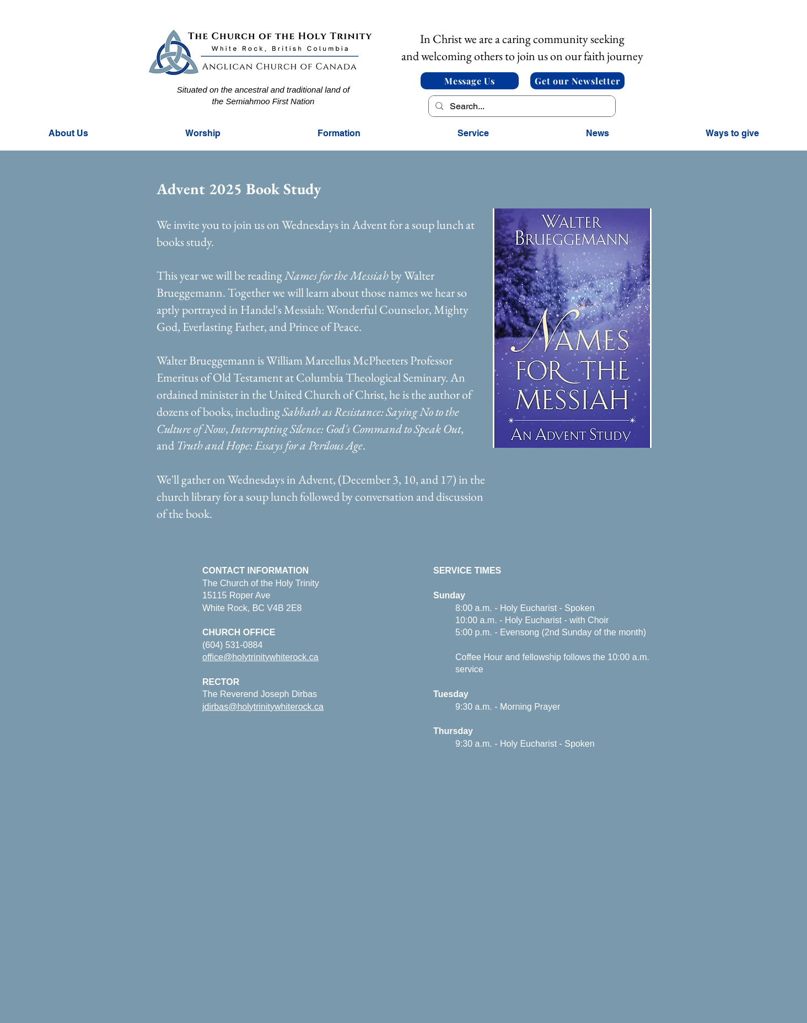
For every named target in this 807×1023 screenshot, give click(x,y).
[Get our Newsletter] (577, 80)
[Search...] (521, 106)
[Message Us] (470, 80)
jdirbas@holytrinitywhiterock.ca (263, 706)
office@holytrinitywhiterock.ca (260, 657)
